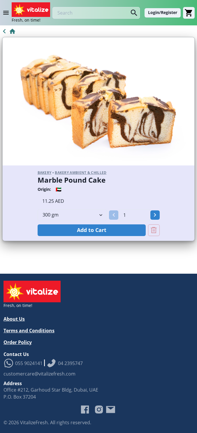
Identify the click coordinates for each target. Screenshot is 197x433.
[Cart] (189, 13)
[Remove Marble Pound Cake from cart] (154, 230)
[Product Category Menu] (7, 13)
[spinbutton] (134, 215)
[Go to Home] (8, 31)
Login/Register (162, 12)
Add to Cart (91, 229)
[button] (113, 215)
